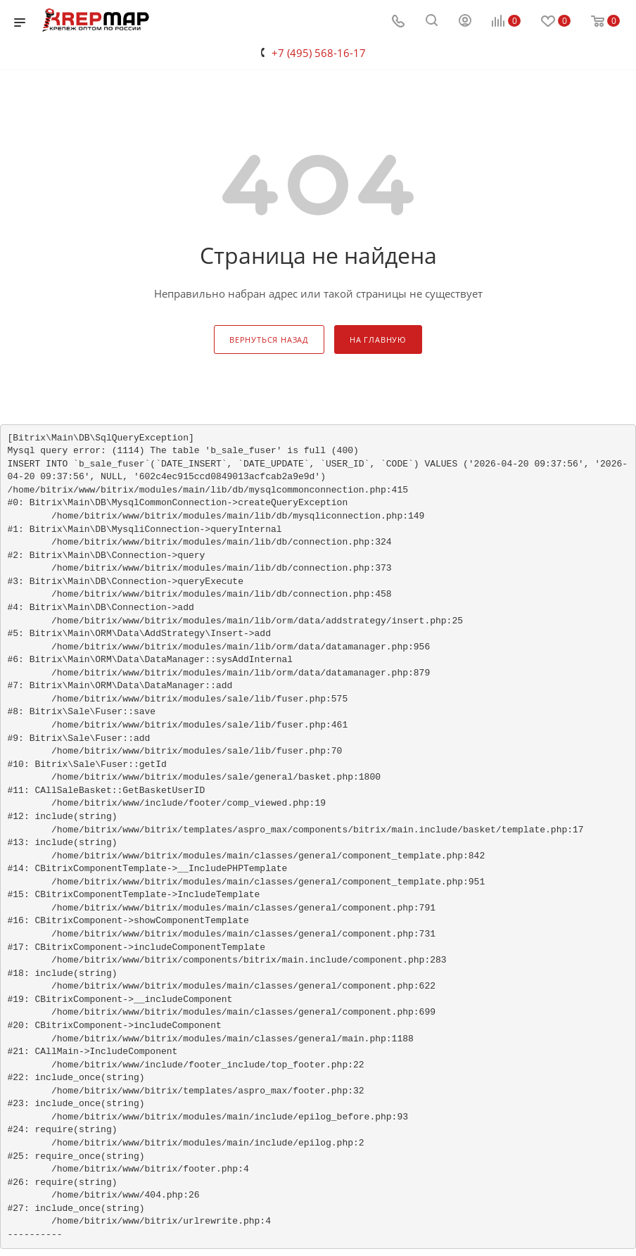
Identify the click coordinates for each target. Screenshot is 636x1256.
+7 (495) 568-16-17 (319, 53)
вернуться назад (269, 339)
